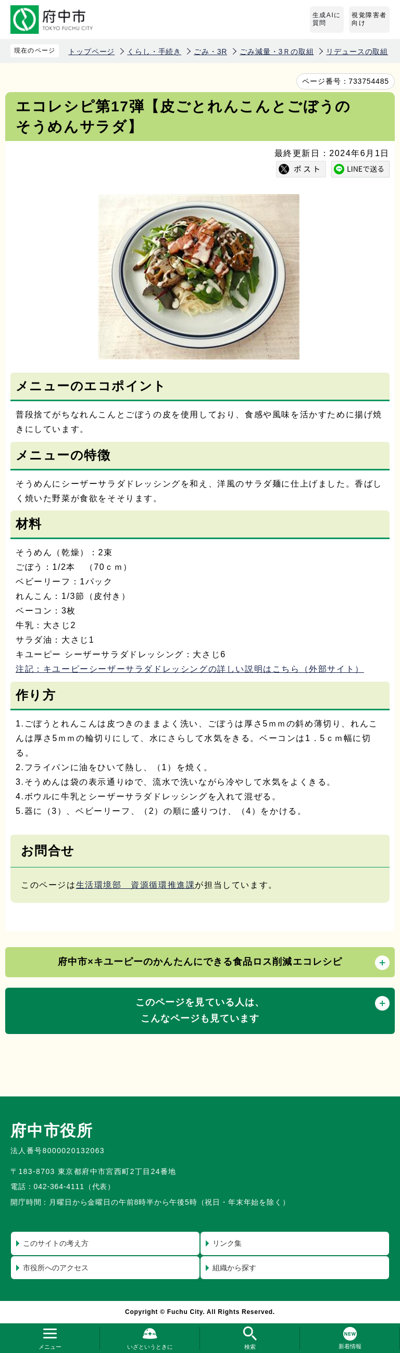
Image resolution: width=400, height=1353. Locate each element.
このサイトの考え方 (56, 1243)
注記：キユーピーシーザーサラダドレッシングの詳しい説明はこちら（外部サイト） (190, 669)
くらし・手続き (154, 51)
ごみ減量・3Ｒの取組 (277, 51)
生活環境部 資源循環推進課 (135, 884)
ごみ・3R (210, 51)
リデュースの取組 (357, 51)
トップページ (91, 51)
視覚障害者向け (369, 19)
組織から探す (234, 1267)
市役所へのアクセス (56, 1267)
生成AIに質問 (326, 19)
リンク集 (227, 1243)
